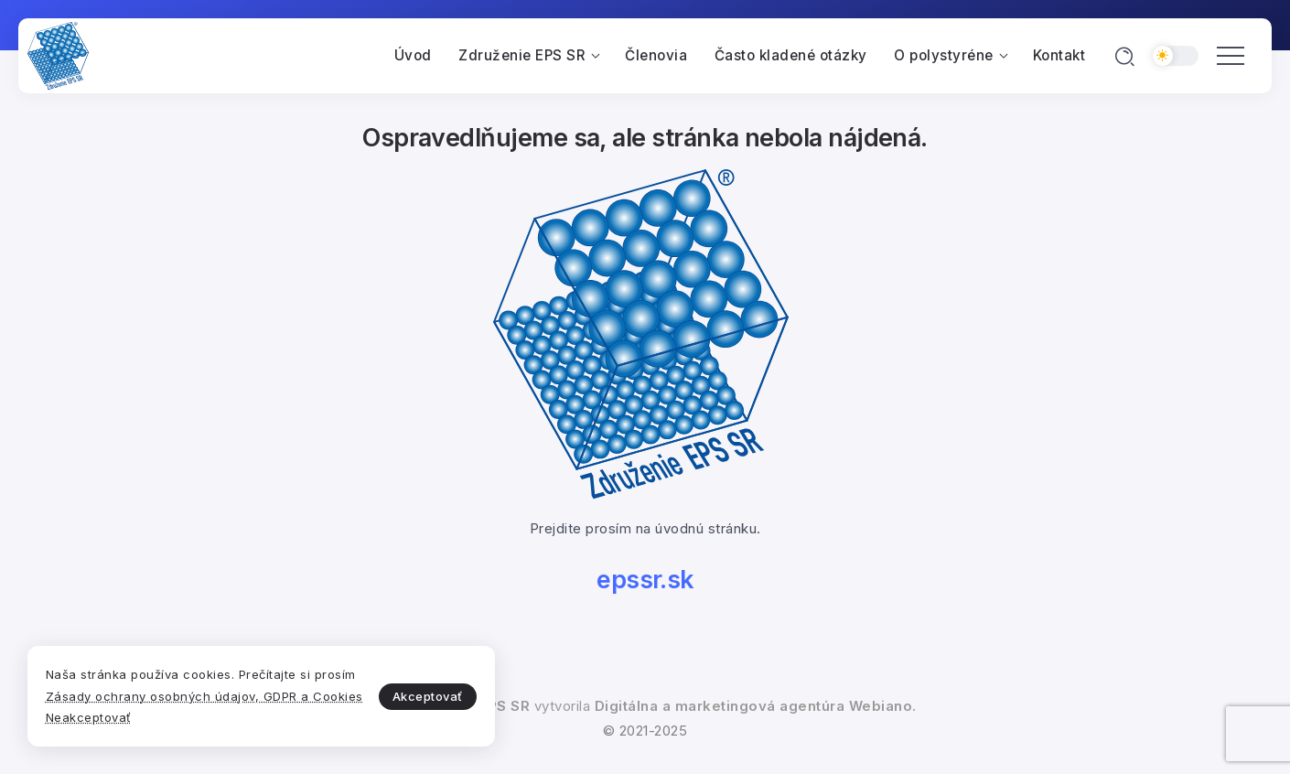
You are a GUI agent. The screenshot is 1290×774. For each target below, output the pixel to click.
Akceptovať (417, 685)
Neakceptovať (89, 717)
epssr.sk (645, 579)
